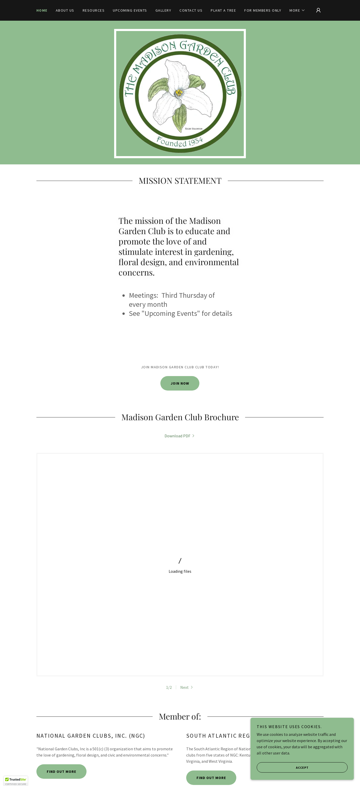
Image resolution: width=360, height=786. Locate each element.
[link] (180, 435)
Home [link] (42, 10)
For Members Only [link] (262, 10)
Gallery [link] (163, 10)
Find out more (61, 632)
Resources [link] (94, 10)
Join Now (180, 383)
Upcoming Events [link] (130, 10)
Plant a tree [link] (223, 10)
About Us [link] (65, 10)
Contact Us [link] (190, 10)
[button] (297, 10)
